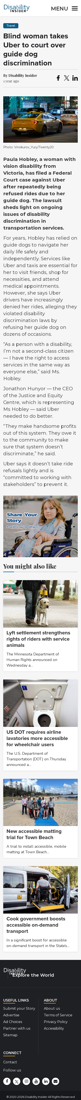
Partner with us (16, 1028)
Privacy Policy (56, 1022)
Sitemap (10, 1035)
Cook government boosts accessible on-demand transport (35, 925)
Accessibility (54, 1028)
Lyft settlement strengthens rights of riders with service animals (38, 639)
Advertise (11, 1015)
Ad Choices (12, 1022)
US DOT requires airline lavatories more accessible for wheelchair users (37, 738)
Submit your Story (19, 1008)
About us (52, 1008)
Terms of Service (58, 1015)
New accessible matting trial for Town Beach (34, 834)
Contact (10, 1062)
